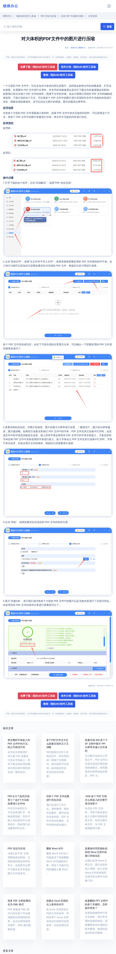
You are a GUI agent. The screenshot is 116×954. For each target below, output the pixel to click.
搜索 (107, 26)
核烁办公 (10, 6)
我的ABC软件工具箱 (26, 16)
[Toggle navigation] (109, 6)
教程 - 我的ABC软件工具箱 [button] (58, 74)
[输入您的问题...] (53, 26)
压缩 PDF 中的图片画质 (72, 16)
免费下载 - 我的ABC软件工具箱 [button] (37, 66)
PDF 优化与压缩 (48, 16)
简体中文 (74, 48)
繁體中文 (82, 48)
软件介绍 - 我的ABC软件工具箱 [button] (78, 66)
